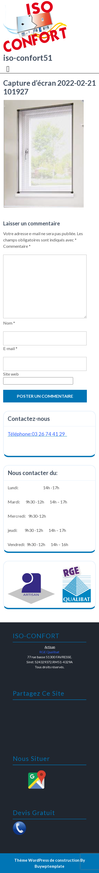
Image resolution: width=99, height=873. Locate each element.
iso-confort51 (27, 57)
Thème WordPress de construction (46, 860)
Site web (11, 373)
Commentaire (17, 246)
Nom (9, 322)
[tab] (9, 69)
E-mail (10, 348)
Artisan (49, 647)
